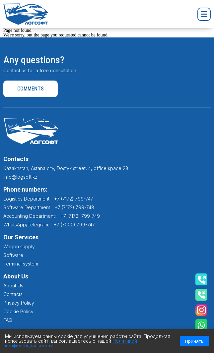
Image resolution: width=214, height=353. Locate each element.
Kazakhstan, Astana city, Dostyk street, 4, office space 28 (65, 168)
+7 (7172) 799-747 (73, 199)
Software (13, 255)
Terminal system (20, 263)
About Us (13, 285)
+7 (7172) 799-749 (80, 216)
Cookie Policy (18, 311)
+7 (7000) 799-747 (74, 224)
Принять (194, 341)
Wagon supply (19, 246)
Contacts (13, 294)
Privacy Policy (18, 303)
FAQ (7, 320)
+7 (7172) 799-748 (74, 207)
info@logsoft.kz (20, 177)
